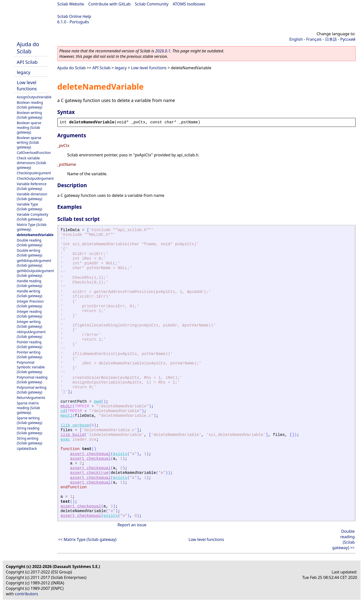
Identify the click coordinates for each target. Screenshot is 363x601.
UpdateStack (27, 448)
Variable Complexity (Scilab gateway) (32, 216)
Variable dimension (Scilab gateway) (32, 196)
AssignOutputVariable (34, 97)
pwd (97, 401)
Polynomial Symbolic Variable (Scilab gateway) (31, 367)
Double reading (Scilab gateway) (29, 242)
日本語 (331, 39)
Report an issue (132, 525)
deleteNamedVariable (35, 234)
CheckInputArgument (34, 173)
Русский (347, 39)
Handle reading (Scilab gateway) (29, 283)
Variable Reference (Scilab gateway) (31, 186)
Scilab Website (70, 4)
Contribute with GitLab (109, 4)
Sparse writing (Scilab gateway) (29, 420)
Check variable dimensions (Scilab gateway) (31, 163)
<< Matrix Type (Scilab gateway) (87, 539)
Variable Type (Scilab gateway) (29, 206)
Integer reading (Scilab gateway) (29, 313)
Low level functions (27, 85)
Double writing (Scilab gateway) (29, 252)
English (296, 39)
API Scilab (27, 62)
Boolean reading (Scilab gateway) (30, 104)
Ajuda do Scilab (28, 47)
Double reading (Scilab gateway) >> (343, 539)
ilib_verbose (75, 425)
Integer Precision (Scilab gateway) (30, 303)
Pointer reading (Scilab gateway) (29, 344)
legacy (24, 72)
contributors (26, 594)
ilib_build (72, 435)
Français (314, 39)
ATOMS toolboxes (189, 4)
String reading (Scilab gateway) (29, 430)
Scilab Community (151, 4)
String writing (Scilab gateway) (29, 440)
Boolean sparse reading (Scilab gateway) (29, 127)
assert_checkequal (90, 454)
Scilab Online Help (74, 16)
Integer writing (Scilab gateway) (29, 324)
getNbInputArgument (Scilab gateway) (34, 263)
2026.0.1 (162, 51)
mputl (67, 416)
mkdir (67, 406)
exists (120, 454)
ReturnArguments (31, 397)
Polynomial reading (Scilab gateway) (32, 379)
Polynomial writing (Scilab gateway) (31, 389)
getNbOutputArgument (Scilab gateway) (35, 273)
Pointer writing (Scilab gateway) (29, 354)
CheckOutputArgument (35, 178)
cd (63, 411)
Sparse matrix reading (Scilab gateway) (28, 408)
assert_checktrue (89, 473)
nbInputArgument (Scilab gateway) (31, 334)
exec (65, 439)
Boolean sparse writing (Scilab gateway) (29, 142)
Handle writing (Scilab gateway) (29, 293)
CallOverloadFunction (34, 152)
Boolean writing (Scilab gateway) (29, 115)
